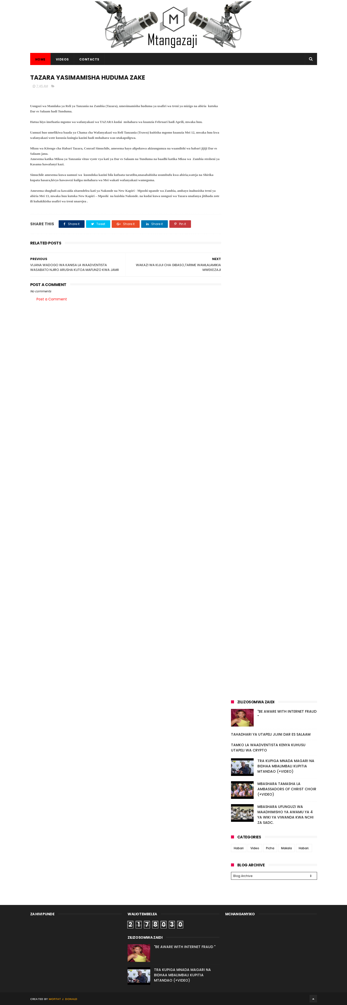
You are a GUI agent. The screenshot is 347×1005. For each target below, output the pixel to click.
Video (254, 848)
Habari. (304, 848)
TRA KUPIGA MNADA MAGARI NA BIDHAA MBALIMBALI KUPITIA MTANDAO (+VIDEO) (285, 766)
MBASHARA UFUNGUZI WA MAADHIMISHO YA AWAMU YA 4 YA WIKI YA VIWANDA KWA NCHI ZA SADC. (285, 814)
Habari (239, 848)
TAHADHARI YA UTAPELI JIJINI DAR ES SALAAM (271, 734)
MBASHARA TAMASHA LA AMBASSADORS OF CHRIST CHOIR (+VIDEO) (286, 789)
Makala (286, 848)
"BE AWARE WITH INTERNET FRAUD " (184, 946)
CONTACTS (89, 59)
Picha (270, 848)
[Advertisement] (274, 108)
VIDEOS (62, 59)
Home (40, 59)
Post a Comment (51, 299)
